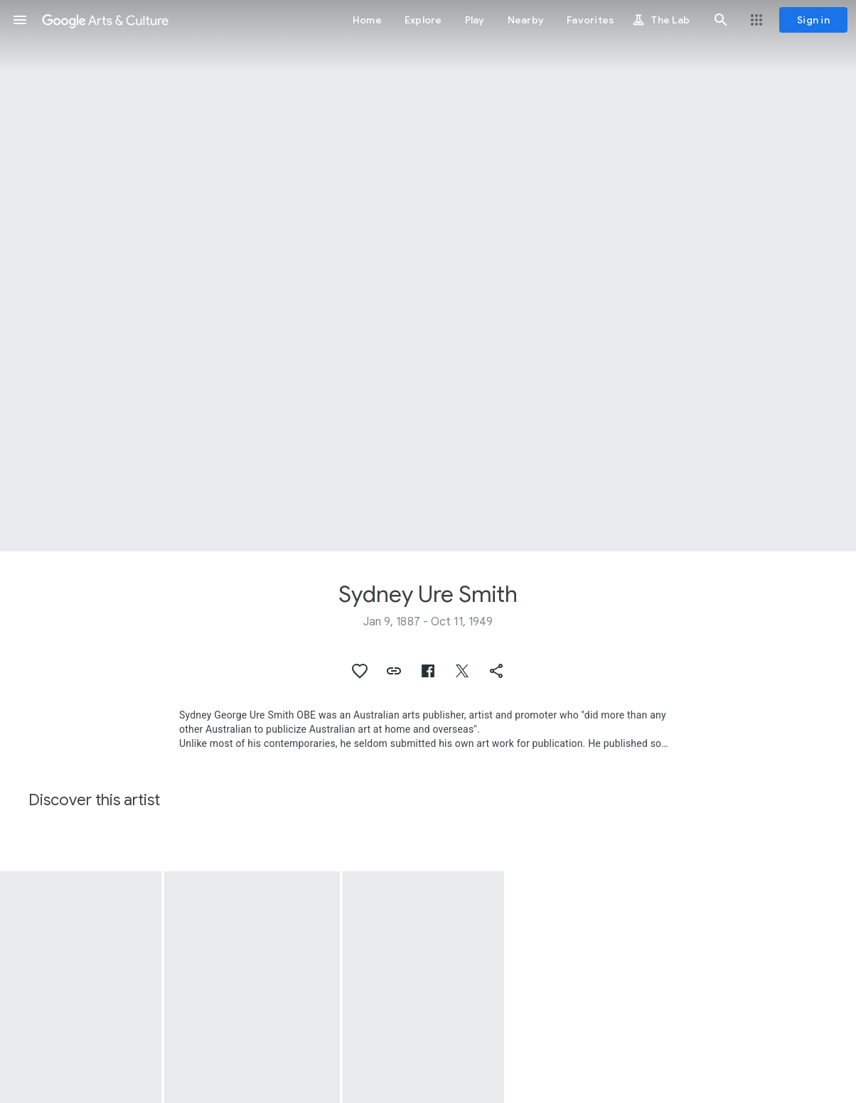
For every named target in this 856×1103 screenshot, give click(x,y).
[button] (20, 20)
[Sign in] (813, 20)
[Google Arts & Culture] (105, 20)
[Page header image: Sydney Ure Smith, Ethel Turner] (428, 276)
